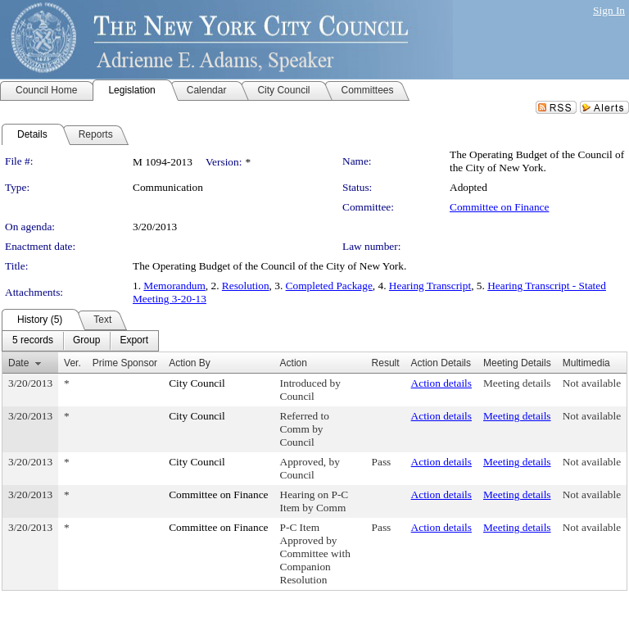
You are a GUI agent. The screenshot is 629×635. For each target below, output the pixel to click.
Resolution (245, 285)
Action (293, 363)
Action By (189, 363)
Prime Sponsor (125, 363)
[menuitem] (32, 341)
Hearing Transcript (430, 285)
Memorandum (174, 285)
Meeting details (517, 383)
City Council (197, 383)
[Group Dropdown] (86, 341)
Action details (441, 383)
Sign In (609, 10)
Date (18, 363)
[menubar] (80, 341)
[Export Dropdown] (134, 341)
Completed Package (329, 285)
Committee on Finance (499, 207)
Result (386, 363)
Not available (592, 383)
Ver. (72, 363)
